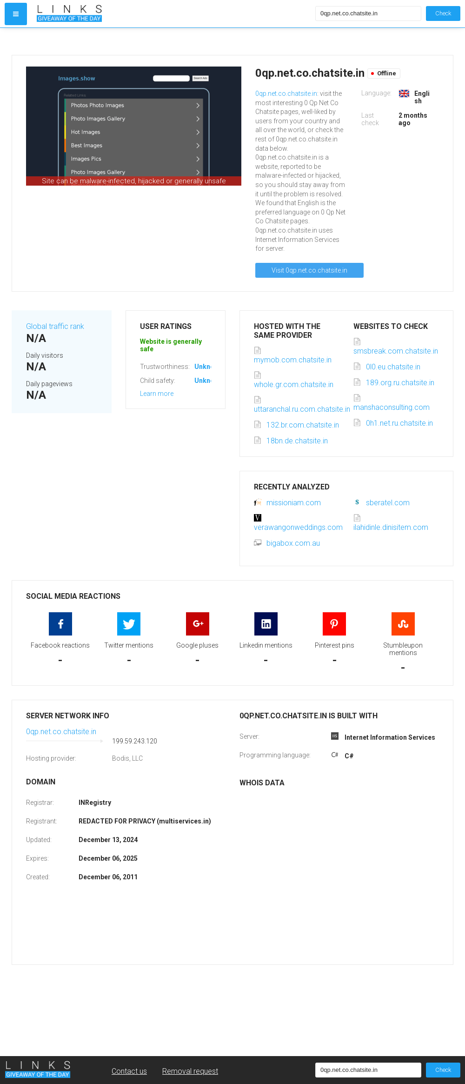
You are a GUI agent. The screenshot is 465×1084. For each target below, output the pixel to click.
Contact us (129, 1071)
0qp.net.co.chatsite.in (286, 93)
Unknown (208, 366)
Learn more (156, 393)
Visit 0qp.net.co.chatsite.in (309, 270)
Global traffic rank (55, 326)
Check (443, 13)
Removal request (190, 1071)
